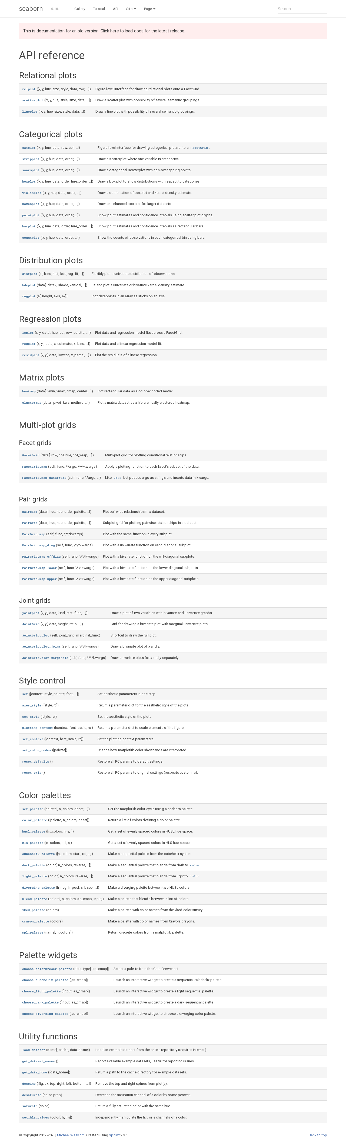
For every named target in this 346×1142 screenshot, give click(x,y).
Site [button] (131, 9)
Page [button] (150, 9)
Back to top (318, 1135)
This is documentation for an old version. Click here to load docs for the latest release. (104, 31)
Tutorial (99, 9)
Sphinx (114, 1135)
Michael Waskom (70, 1135)
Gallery (79, 9)
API (115, 9)
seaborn (31, 8)
